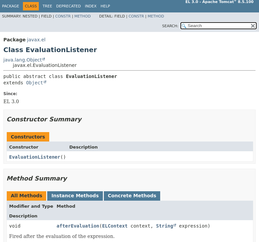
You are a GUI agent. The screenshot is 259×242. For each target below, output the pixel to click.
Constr (63, 16)
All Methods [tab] (26, 195)
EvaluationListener (34, 157)
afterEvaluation (78, 226)
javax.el (36, 39)
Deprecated (68, 6)
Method (82, 16)
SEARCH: (170, 26)
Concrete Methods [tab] (132, 195)
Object (34, 82)
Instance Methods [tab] (74, 195)
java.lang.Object (22, 60)
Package (10, 6)
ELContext (115, 226)
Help (105, 6)
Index (90, 6)
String (164, 226)
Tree (47, 6)
